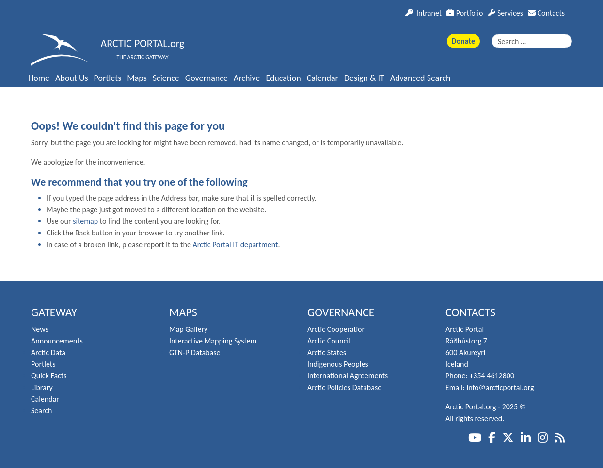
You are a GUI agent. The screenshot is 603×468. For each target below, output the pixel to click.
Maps (136, 78)
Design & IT (364, 78)
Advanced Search (420, 78)
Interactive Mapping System (212, 340)
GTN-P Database (194, 352)
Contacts (546, 12)
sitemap (85, 221)
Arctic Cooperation (336, 329)
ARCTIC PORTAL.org (143, 43)
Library (42, 387)
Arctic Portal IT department (235, 244)
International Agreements (347, 375)
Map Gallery (188, 329)
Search (41, 410)
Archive (247, 78)
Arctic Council (328, 340)
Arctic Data (48, 352)
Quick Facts (48, 375)
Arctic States (326, 352)
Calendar (322, 78)
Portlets (108, 78)
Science (166, 78)
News (39, 329)
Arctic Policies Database (344, 387)
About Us (71, 78)
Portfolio (464, 12)
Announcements (57, 340)
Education (283, 78)
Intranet (423, 12)
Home (38, 78)
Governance (206, 78)
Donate (463, 41)
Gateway (54, 312)
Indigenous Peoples (337, 364)
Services (505, 12)
